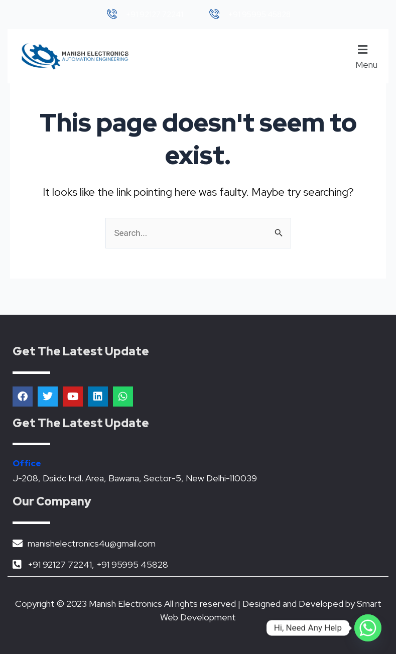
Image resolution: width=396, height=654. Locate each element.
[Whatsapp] (367, 627)
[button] (367, 56)
